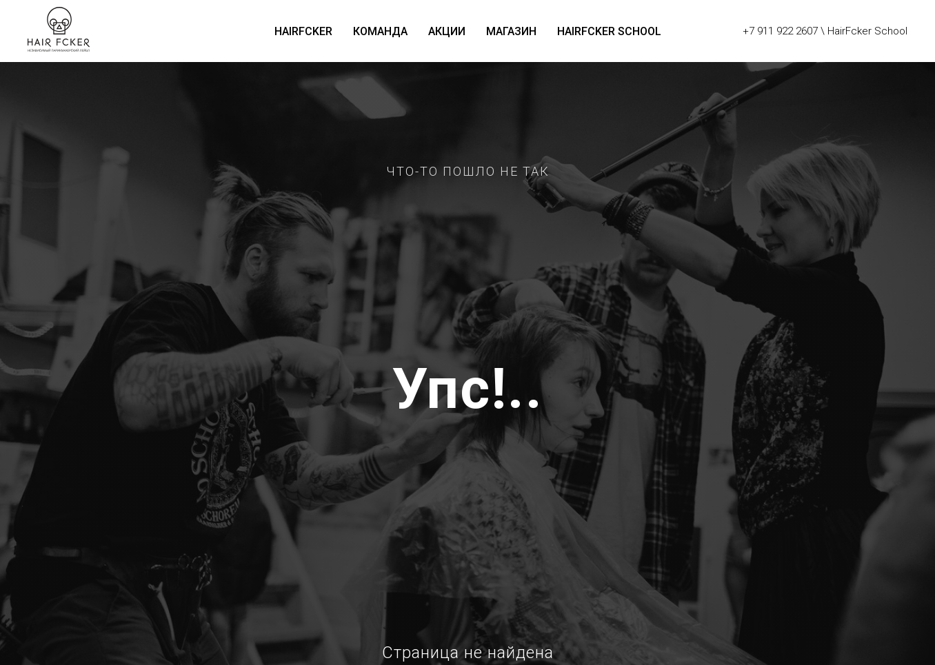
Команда (380, 31)
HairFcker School (609, 31)
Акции (446, 31)
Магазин (511, 31)
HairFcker (303, 31)
